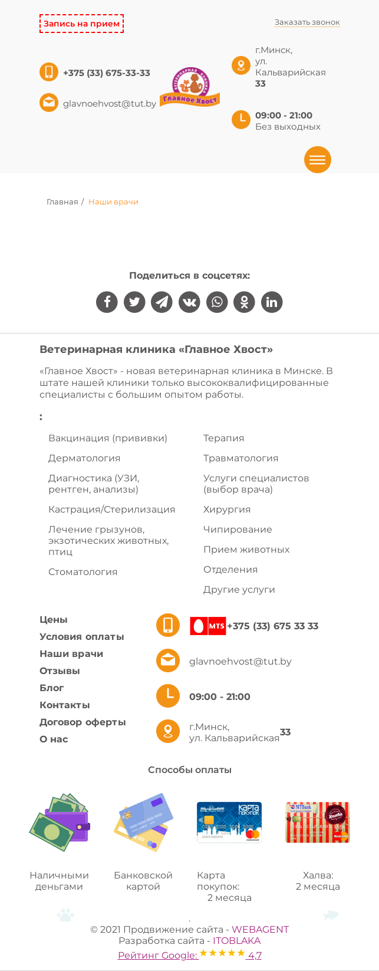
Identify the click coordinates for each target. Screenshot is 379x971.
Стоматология (83, 571)
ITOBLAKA (237, 940)
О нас (53, 739)
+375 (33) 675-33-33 (108, 72)
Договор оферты (82, 722)
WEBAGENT (260, 929)
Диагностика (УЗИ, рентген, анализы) (93, 484)
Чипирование (237, 529)
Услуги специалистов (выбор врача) (256, 484)
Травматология (241, 458)
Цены (53, 619)
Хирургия (227, 509)
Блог (51, 687)
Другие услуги (239, 589)
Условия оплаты (81, 636)
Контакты (64, 705)
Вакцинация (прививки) (107, 438)
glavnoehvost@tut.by (109, 103)
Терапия (224, 438)
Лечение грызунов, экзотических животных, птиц (108, 540)
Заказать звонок (307, 22)
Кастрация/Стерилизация (112, 509)
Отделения (230, 569)
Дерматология (84, 458)
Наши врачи (71, 653)
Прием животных (246, 549)
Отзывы (60, 670)
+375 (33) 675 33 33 (272, 626)
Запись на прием (82, 23)
